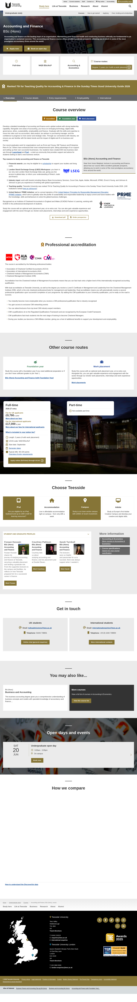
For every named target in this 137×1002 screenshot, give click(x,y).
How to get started (93, 13)
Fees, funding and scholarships (122, 13)
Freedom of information (49, 987)
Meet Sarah (65, 574)
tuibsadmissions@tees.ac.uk (40, 633)
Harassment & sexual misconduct (12, 990)
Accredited (48, 120)
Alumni (61, 914)
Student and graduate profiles (19, 539)
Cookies (59, 987)
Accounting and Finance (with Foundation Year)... (86, 996)
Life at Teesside (20, 914)
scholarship (47, 166)
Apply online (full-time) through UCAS (25, 465)
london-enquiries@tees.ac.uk (61, 976)
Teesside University (13, 5)
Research (44, 914)
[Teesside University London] (33, 963)
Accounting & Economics (71, 65)
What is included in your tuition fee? (20, 436)
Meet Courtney (39, 574)
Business (33, 914)
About (52, 914)
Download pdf (59, 220)
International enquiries (59, 948)
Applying (106, 13)
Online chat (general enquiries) (35, 647)
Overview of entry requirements (21, 458)
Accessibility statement (110, 987)
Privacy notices (26, 987)
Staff (83, 1)
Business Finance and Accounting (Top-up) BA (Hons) (31, 996)
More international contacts (102, 647)
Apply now (15, 48)
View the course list (82, 707)
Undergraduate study (13, 13)
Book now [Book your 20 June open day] (37, 768)
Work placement (87, 120)
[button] (125, 1)
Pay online (101, 1)
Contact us (90, 1)
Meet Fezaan (11, 588)
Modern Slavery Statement (70, 987)
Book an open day (41, 48)
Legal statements (36, 987)
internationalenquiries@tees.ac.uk (106, 633)
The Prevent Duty (84, 987)
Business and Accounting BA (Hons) (59, 996)
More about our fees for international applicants (25, 431)
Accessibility (111, 1)
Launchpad (17, 154)
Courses (81, 13)
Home (65, 1)
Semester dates (15, 452)
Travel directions (56, 939)
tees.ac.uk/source (29, 191)
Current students (74, 1)
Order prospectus (78, 220)
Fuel (27, 154)
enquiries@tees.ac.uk (59, 946)
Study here (7, 914)
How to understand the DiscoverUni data (21, 892)
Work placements (79, 386)
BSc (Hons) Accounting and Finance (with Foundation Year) (29, 381)
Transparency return (96, 987)
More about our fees (14, 422)
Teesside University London (62, 953)
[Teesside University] (27, 948)
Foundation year (66, 120)
